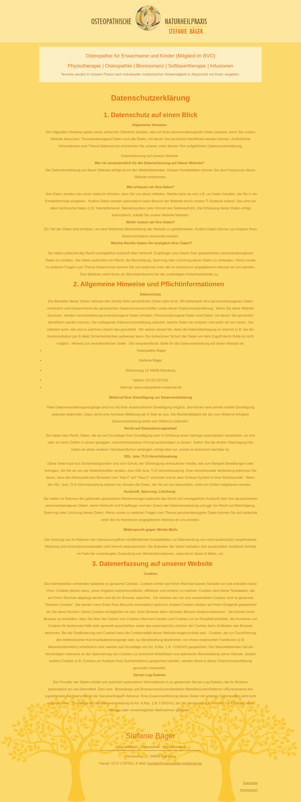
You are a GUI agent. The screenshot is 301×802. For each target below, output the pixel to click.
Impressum (249, 790)
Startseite (250, 783)
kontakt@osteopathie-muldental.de (175, 763)
